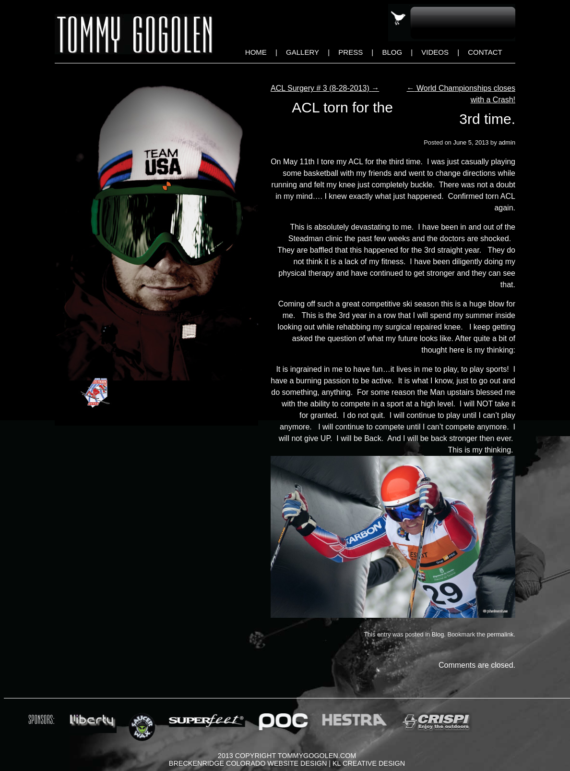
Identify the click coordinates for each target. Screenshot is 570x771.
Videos (435, 52)
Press (350, 52)
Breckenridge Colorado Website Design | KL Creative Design (287, 763)
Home (256, 52)
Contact (485, 52)
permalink (500, 634)
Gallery (302, 52)
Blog (392, 52)
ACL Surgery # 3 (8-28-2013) (325, 88)
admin (507, 142)
